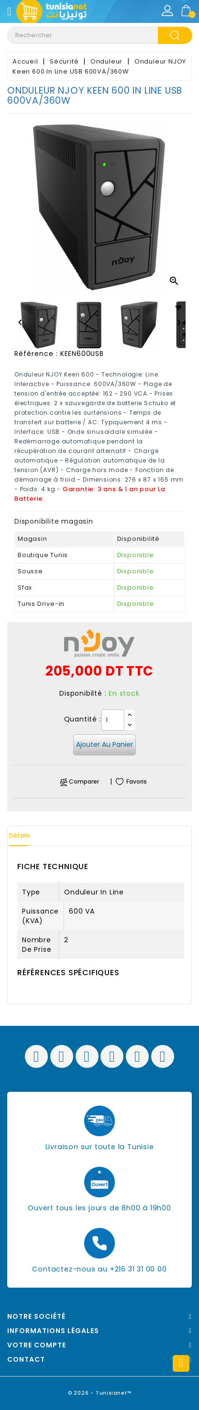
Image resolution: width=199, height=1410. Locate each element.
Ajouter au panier (104, 744)
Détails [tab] (19, 835)
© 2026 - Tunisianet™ (100, 1393)
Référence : (36, 353)
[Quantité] (112, 720)
